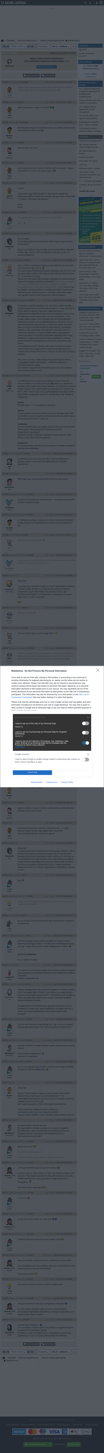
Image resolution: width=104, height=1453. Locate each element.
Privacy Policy (67, 782)
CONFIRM (32, 773)
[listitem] (52, 717)
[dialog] (52, 726)
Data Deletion (36, 782)
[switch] (85, 723)
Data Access (52, 782)
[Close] (98, 671)
